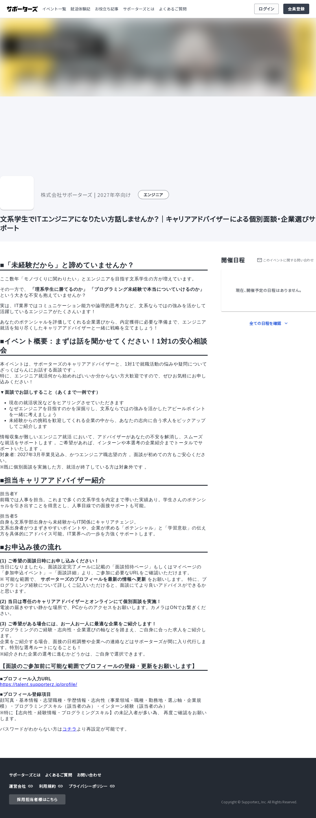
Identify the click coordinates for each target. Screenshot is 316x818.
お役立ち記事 (107, 9)
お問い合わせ (89, 775)
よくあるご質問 (173, 9)
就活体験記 (80, 9)
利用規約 (51, 786)
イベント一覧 (54, 9)
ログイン (266, 9)
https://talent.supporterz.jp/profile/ (38, 684)
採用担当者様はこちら (37, 799)
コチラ (69, 729)
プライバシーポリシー (92, 786)
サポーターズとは (139, 9)
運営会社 (21, 786)
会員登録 (296, 9)
